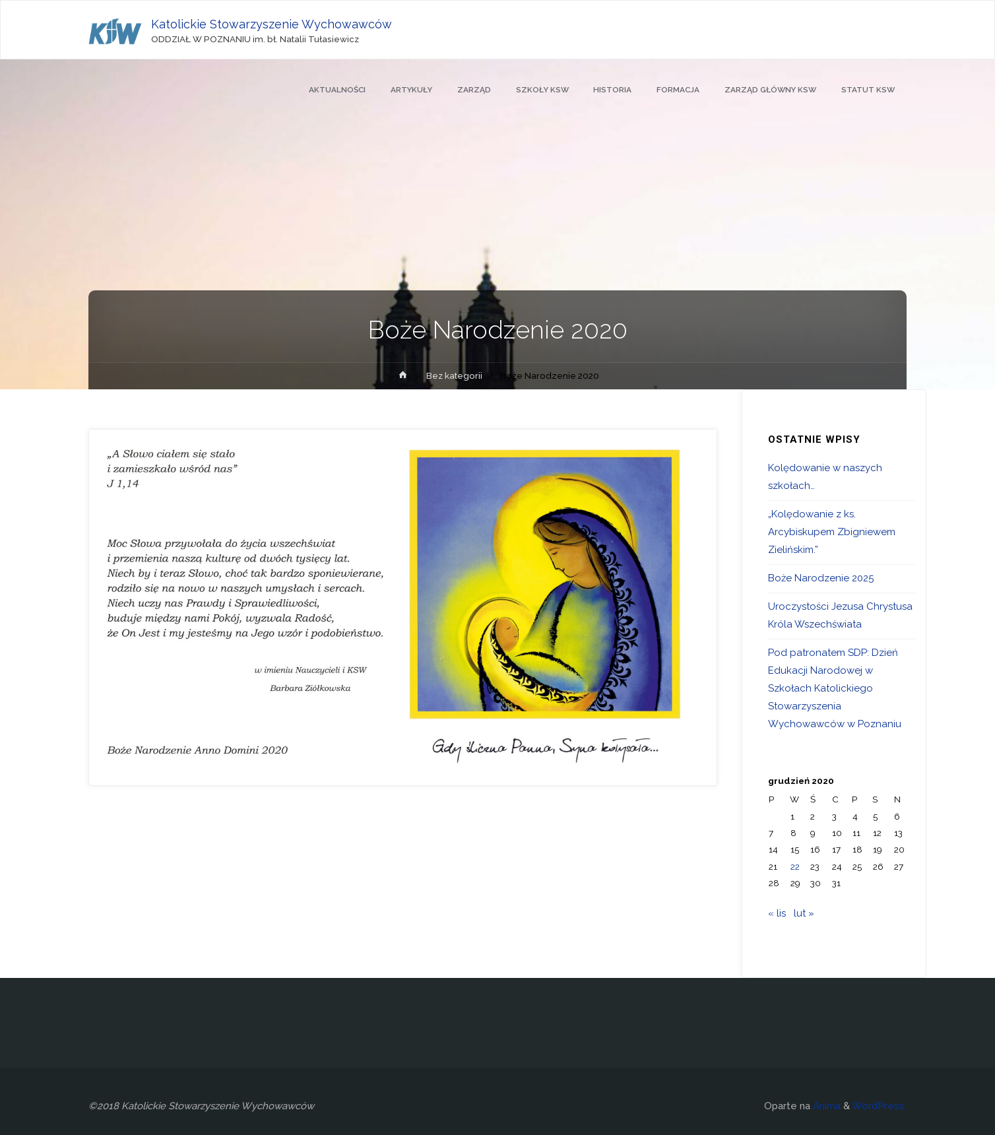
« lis (777, 913)
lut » (804, 913)
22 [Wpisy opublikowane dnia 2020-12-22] (795, 866)
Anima (825, 1106)
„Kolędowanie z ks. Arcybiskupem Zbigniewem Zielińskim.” (831, 532)
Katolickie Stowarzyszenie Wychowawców (272, 24)
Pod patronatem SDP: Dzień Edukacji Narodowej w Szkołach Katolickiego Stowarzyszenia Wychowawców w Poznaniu (834, 688)
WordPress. (879, 1106)
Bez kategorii (454, 375)
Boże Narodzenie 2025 (821, 578)
